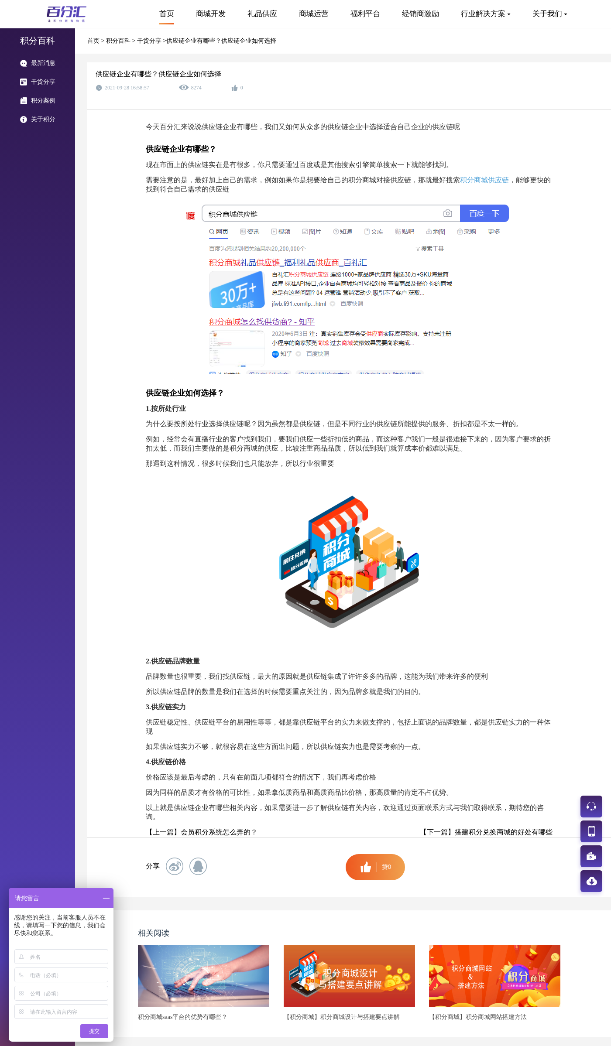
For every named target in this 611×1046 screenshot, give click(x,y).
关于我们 (547, 14)
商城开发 (211, 14)
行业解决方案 (483, 14)
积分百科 (119, 41)
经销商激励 (420, 14)
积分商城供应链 (484, 180)
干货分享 (150, 41)
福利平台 (365, 14)
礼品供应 (262, 14)
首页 (166, 14)
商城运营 (314, 14)
